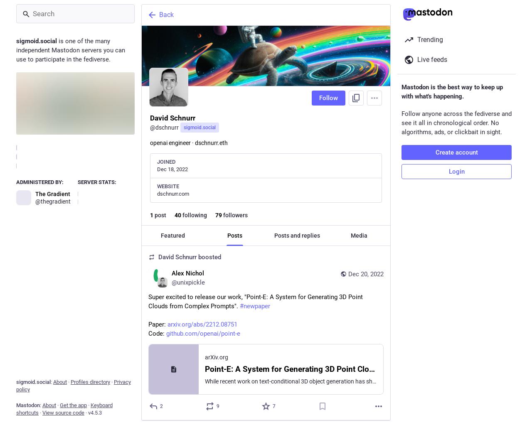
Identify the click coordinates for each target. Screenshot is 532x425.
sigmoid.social (200, 127)
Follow (328, 98)
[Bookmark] (323, 406)
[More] (379, 406)
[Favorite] (269, 406)
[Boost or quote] (213, 406)
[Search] (75, 13)
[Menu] (374, 98)
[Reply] (156, 406)
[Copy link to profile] (356, 98)
